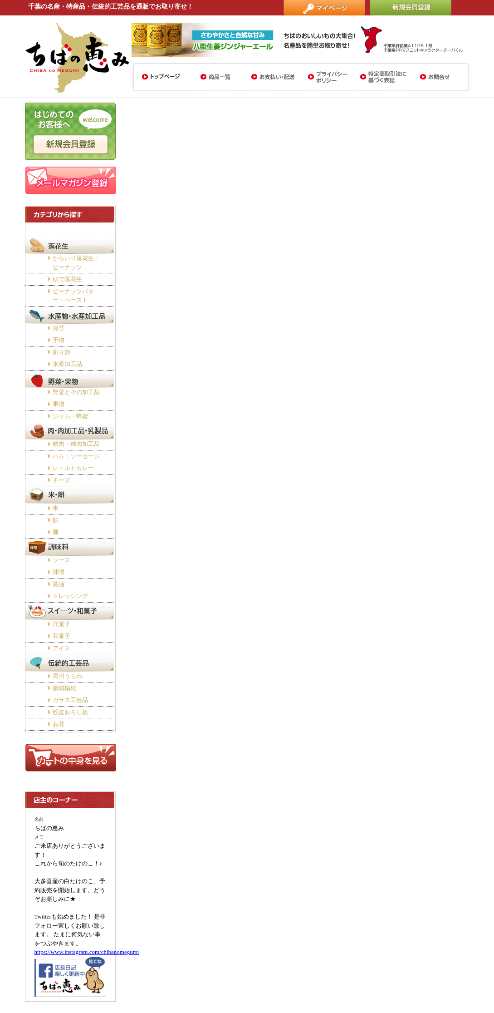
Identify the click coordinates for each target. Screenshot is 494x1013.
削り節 (61, 352)
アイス (61, 648)
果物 (58, 403)
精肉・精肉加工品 (76, 443)
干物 (58, 339)
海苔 (58, 328)
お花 (58, 724)
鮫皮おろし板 (70, 712)
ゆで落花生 (67, 279)
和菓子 (61, 636)
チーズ (61, 480)
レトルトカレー (73, 467)
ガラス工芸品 (70, 700)
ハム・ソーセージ (76, 456)
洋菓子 (61, 624)
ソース (61, 560)
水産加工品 (67, 364)
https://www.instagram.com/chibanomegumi (86, 952)
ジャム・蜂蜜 (70, 416)
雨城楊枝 (64, 688)
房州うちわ (67, 675)
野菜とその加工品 (76, 392)
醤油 (58, 584)
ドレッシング (70, 596)
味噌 (58, 571)
